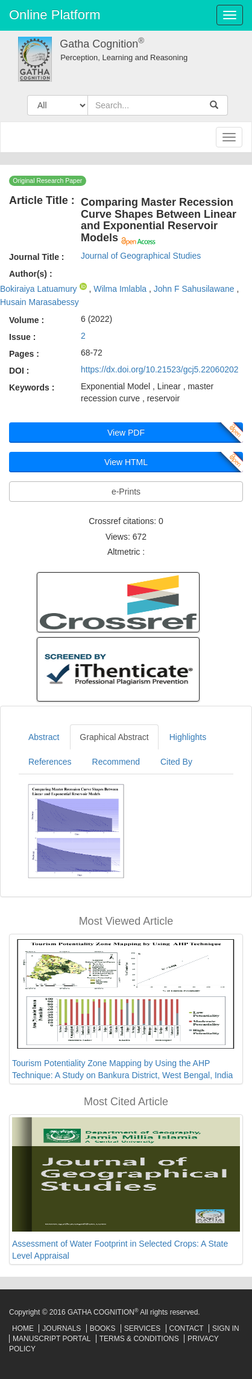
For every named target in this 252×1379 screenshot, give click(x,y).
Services (142, 1328)
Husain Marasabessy (39, 302)
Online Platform (55, 14)
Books (103, 1328)
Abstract (43, 737)
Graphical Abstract (114, 737)
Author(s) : (30, 274)
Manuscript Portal (51, 1338)
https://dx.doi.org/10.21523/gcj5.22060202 (160, 369)
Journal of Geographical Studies (141, 256)
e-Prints (126, 491)
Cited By (176, 762)
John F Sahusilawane (195, 289)
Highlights (187, 737)
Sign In (225, 1328)
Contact (186, 1328)
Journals (61, 1328)
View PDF (126, 432)
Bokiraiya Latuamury (40, 289)
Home (23, 1328)
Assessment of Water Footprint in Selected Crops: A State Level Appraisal (120, 1249)
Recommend (116, 762)
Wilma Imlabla (121, 289)
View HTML (126, 462)
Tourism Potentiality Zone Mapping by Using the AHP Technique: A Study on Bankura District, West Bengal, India (122, 1069)
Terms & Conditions (139, 1338)
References (50, 762)
